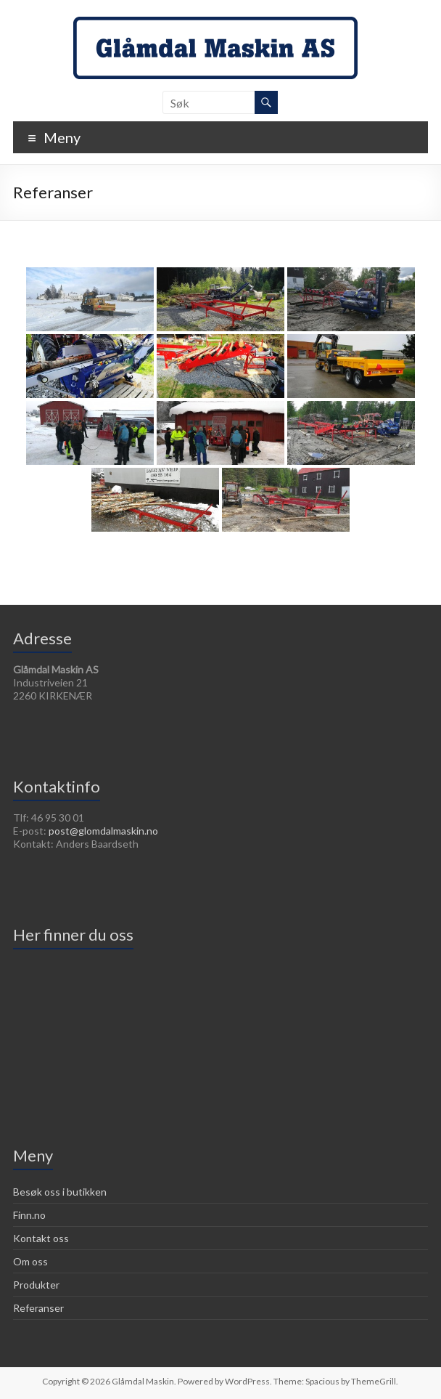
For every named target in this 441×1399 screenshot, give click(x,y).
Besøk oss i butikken (60, 1191)
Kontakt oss (41, 1238)
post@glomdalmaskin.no (103, 830)
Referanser (38, 1308)
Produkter (36, 1284)
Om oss (30, 1261)
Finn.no (29, 1215)
